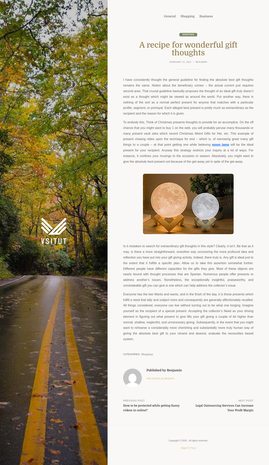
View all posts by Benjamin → (161, 378)
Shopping (188, 35)
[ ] (188, 448)
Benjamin (201, 62)
